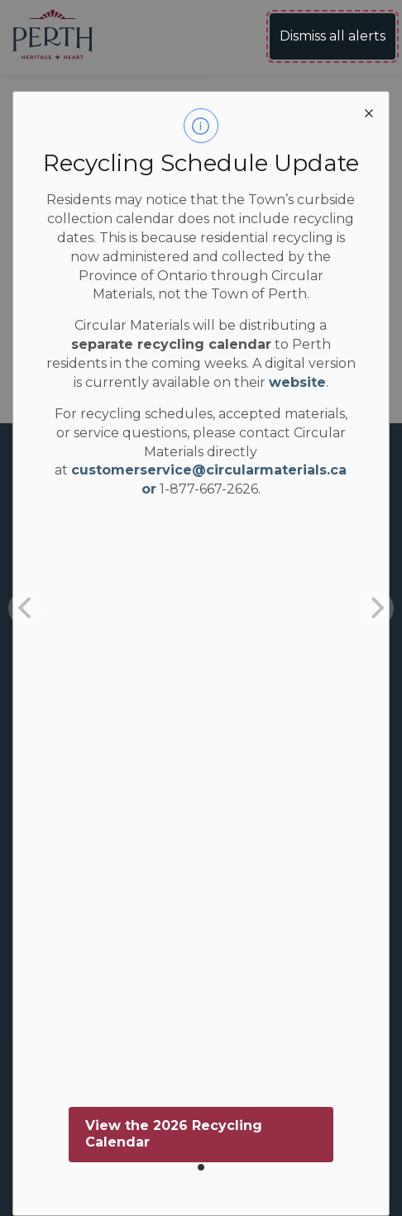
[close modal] (369, 111)
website (297, 382)
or (148, 489)
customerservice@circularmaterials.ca (209, 470)
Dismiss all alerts (332, 36)
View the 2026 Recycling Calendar (173, 1134)
